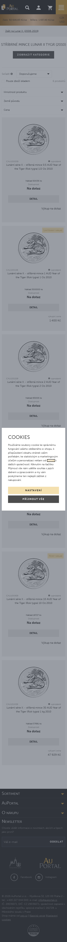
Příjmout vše (33, 499)
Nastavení (33, 490)
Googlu (51, 460)
